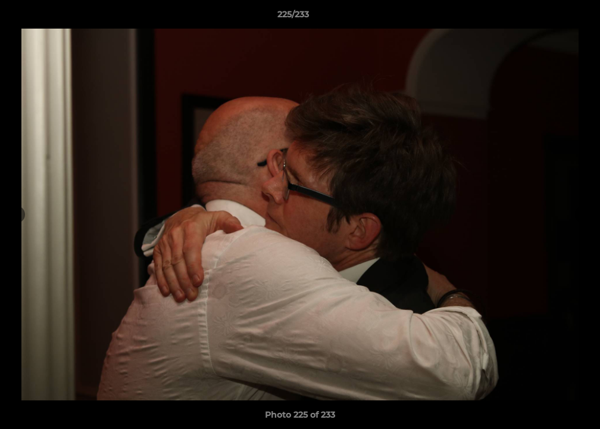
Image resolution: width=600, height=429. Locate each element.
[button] (550, 17)
